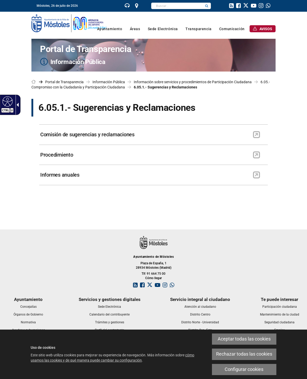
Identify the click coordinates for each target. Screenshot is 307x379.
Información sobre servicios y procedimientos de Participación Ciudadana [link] (193, 82)
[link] (127, 6)
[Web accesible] (7, 101)
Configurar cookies (244, 369)
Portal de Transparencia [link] (64, 82)
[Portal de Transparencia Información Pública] (153, 55)
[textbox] (177, 6)
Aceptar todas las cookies (244, 339)
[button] (207, 6)
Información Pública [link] (108, 82)
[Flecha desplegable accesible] (17, 105)
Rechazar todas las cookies (244, 354)
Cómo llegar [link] (153, 278)
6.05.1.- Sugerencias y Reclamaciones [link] (165, 87)
